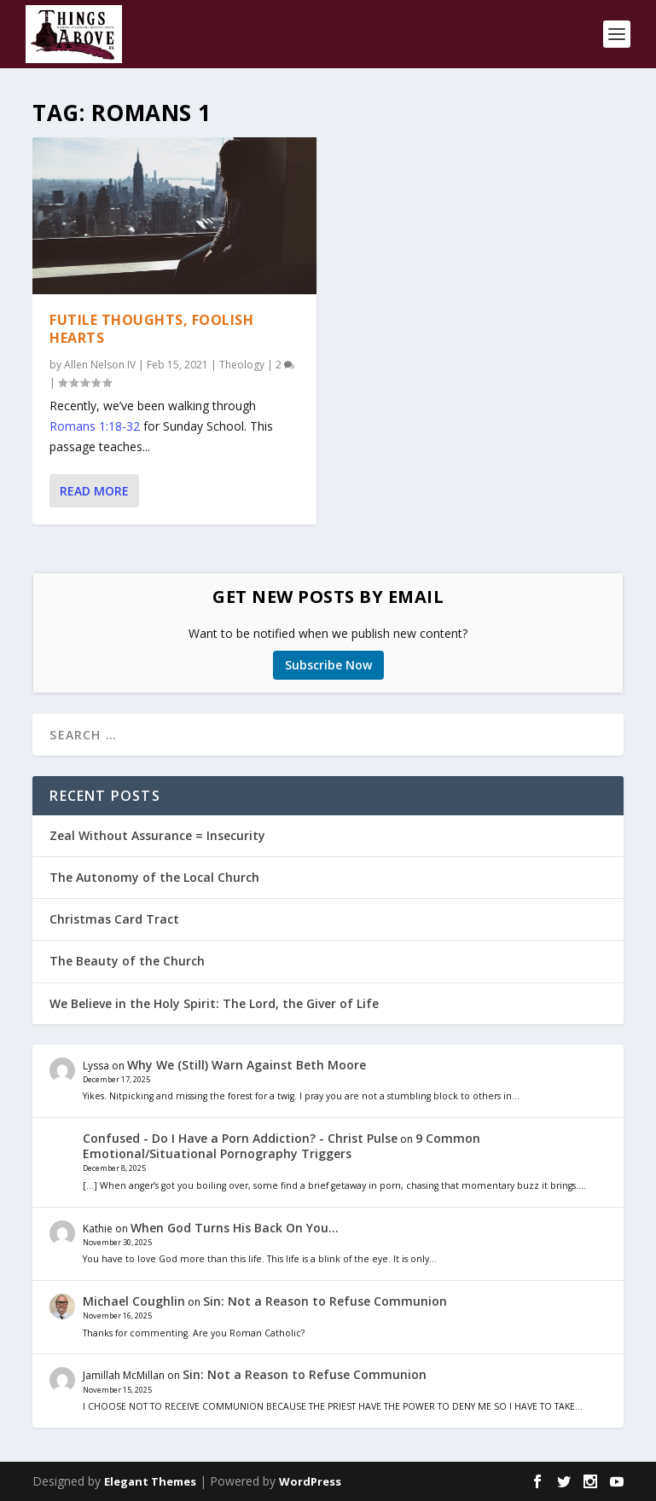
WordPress (310, 1481)
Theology (241, 363)
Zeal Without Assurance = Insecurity (157, 835)
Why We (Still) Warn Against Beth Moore (246, 1065)
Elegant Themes (150, 1481)
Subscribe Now (328, 665)
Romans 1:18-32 (94, 426)
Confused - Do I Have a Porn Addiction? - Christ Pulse (240, 1138)
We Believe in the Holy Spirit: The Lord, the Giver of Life (214, 1003)
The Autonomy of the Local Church (154, 877)
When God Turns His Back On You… (235, 1228)
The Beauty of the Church (127, 961)
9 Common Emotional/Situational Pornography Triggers (281, 1146)
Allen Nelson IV (100, 363)
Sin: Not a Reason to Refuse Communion (325, 1301)
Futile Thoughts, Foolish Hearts (151, 328)
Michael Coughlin (134, 1301)
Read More (94, 491)
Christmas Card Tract (114, 919)
